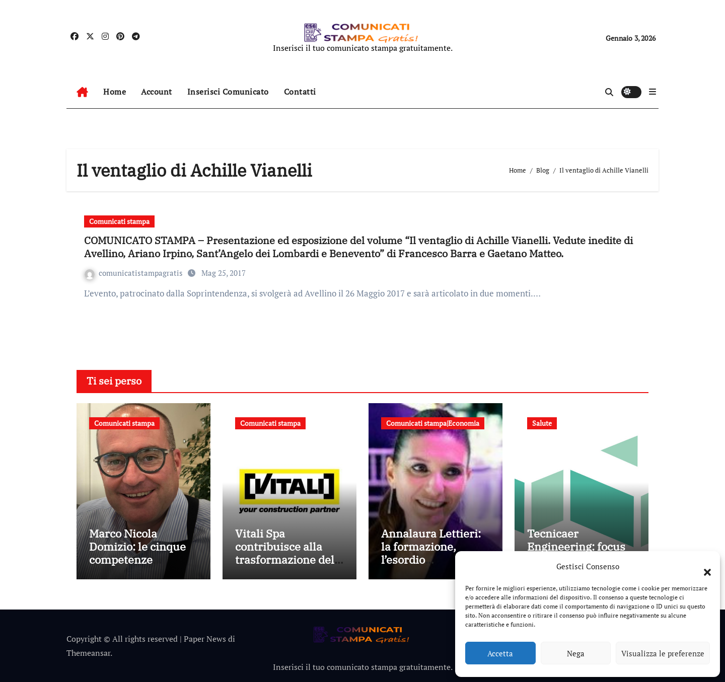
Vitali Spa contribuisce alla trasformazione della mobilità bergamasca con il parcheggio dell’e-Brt (289, 566)
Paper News (205, 638)
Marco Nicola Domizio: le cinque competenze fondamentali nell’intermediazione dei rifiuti (140, 566)
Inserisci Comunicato (228, 91)
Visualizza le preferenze (662, 653)
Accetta (500, 653)
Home (114, 91)
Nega (576, 653)
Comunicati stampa (119, 221)
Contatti (300, 91)
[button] (702, 566)
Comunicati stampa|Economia (432, 423)
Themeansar (88, 652)
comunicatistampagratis (135, 273)
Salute (542, 423)
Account (156, 91)
